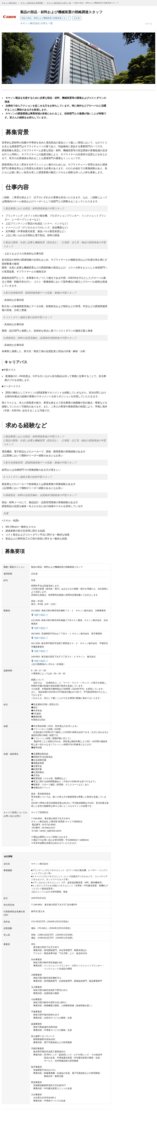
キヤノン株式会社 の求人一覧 (59, 3)
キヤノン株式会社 (9, 3)
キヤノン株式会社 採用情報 (31, 3)
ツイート (148, 24)
